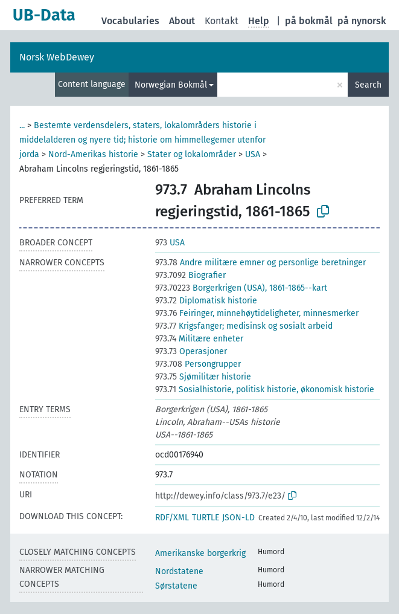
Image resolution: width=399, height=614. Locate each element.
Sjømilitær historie (203, 377)
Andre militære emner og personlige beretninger (260, 262)
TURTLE (205, 517)
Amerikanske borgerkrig (200, 553)
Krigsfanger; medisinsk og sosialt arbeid (244, 326)
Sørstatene (176, 586)
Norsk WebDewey (56, 57)
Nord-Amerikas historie (93, 154)
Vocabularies (130, 21)
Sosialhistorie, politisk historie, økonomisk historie (264, 389)
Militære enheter (199, 339)
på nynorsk (361, 21)
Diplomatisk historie (206, 301)
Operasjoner (191, 351)
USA (252, 154)
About (182, 21)
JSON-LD (238, 517)
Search (368, 85)
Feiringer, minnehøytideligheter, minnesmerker (257, 313)
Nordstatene (179, 571)
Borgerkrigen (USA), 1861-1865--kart (241, 288)
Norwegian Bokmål (171, 85)
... (22, 125)
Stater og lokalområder (191, 154)
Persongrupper (198, 364)
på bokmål (309, 21)
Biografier (190, 275)
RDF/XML (172, 517)
